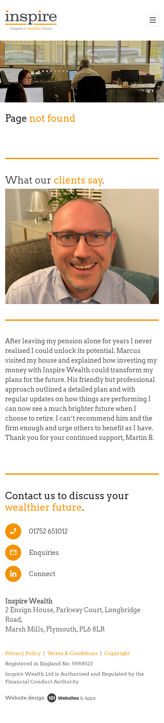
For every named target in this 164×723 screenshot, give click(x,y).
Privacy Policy (23, 653)
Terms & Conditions (72, 653)
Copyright (117, 653)
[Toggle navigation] (153, 20)
